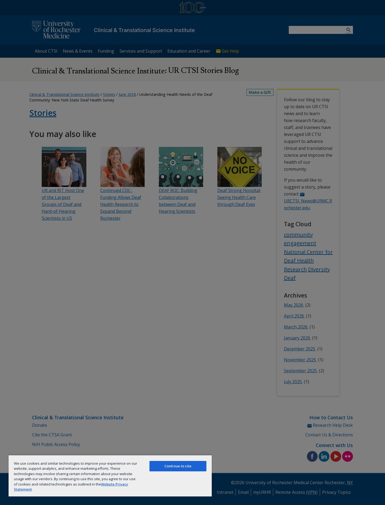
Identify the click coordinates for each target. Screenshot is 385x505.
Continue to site (177, 466)
